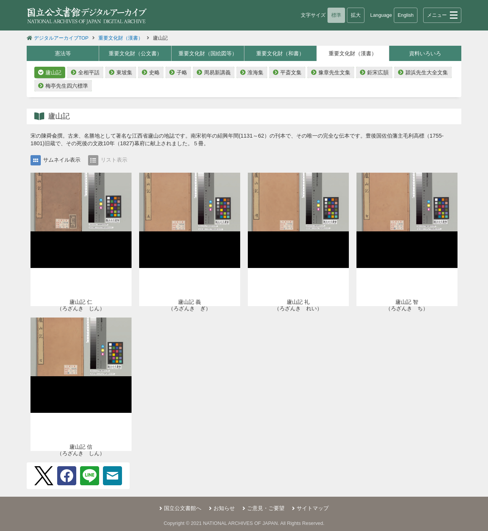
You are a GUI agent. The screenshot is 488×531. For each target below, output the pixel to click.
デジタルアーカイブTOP (61, 38)
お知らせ (224, 508)
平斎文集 (291, 72)
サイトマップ (313, 508)
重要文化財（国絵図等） (207, 53)
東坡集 (124, 72)
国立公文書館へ (182, 508)
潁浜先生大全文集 (426, 72)
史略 (154, 72)
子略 (182, 72)
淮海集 (255, 72)
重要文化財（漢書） (120, 38)
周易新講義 (217, 72)
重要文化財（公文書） (135, 53)
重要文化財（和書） (280, 53)
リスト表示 (107, 160)
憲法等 (63, 53)
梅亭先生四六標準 (66, 86)
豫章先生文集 (334, 72)
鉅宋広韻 (377, 72)
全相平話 (89, 72)
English (406, 15)
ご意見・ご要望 (265, 508)
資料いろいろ (425, 53)
